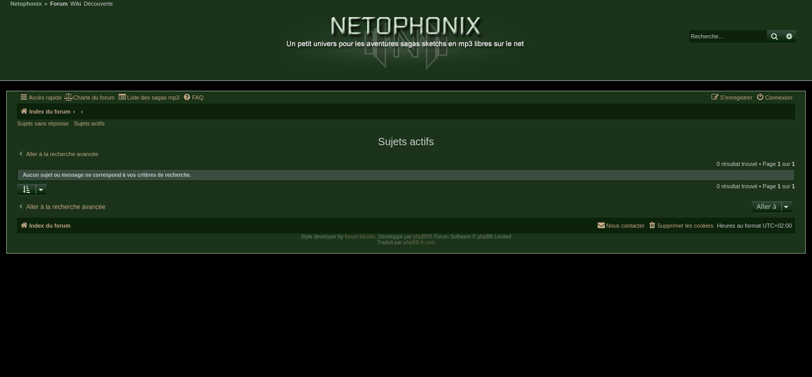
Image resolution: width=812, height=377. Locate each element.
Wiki (75, 4)
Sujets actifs (89, 123)
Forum (59, 4)
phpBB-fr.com (419, 242)
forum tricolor (360, 237)
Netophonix (26, 4)
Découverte (98, 4)
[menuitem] (89, 97)
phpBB (421, 237)
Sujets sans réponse (43, 123)
